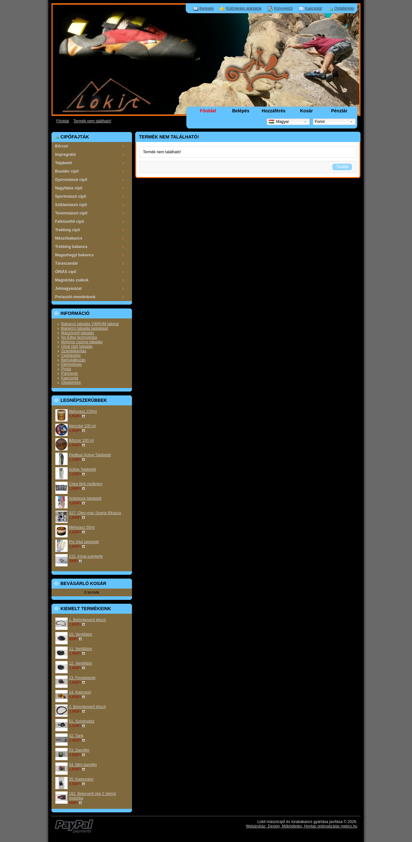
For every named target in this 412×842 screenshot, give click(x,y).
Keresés (207, 8)
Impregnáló (65, 154)
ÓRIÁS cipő (65, 272)
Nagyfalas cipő (68, 188)
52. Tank (76, 735)
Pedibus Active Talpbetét (90, 455)
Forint (320, 121)
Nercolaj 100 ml (82, 426)
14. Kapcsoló (80, 692)
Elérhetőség (71, 364)
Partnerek (69, 373)
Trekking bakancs (71, 246)
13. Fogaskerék (82, 678)
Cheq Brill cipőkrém (85, 484)
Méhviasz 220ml (83, 411)
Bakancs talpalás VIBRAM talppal (90, 324)
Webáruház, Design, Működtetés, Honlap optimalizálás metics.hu (301, 826)
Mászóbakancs (68, 238)
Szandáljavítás (73, 351)
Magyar (279, 121)
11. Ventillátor (80, 649)
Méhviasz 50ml (82, 527)
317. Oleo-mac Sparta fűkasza (95, 513)
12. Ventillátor (80, 663)
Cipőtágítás (71, 355)
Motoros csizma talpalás (82, 342)
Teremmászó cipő (71, 213)
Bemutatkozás (73, 360)
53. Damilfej (79, 750)
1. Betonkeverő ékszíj (87, 620)
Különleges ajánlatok (244, 8)
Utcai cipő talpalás (76, 346)
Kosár (306, 110)
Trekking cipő (67, 230)
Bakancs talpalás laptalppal (84, 328)
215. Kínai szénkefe (86, 556)
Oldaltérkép (344, 8)
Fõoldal (208, 110)
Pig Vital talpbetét (84, 542)
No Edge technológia (79, 337)
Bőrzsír (61, 146)
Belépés (240, 110)
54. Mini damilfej (83, 764)
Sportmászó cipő (70, 196)
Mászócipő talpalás (77, 333)
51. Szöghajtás (81, 721)
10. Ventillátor (80, 634)
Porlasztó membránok (75, 297)
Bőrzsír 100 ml (81, 440)
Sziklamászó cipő (71, 205)
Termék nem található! (92, 121)
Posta (66, 369)
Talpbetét (63, 163)
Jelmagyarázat (68, 288)
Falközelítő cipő (69, 221)
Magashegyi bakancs (74, 255)
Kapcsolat (313, 8)
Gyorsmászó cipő (71, 179)
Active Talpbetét (82, 469)
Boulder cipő (67, 171)
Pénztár (339, 110)
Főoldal (62, 121)
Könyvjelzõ (283, 8)
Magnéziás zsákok (72, 280)
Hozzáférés (274, 110)
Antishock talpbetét (85, 498)
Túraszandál (66, 263)
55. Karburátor (81, 779)
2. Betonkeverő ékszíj (87, 707)
